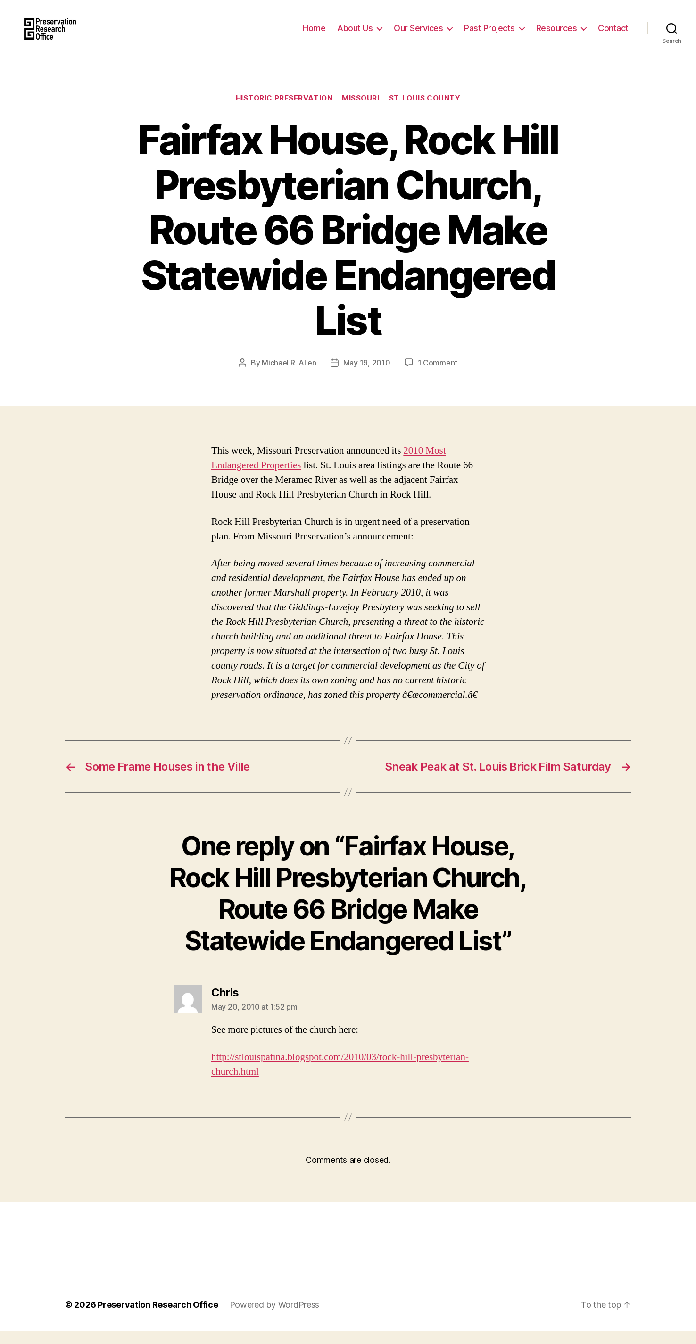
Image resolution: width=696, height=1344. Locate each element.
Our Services (418, 34)
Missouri (360, 111)
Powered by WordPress (275, 1317)
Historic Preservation (284, 111)
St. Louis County (425, 111)
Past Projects (489, 34)
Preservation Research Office (158, 1317)
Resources (556, 34)
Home (314, 34)
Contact (613, 34)
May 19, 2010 (366, 375)
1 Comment (438, 375)
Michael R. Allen (289, 375)
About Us (355, 34)
